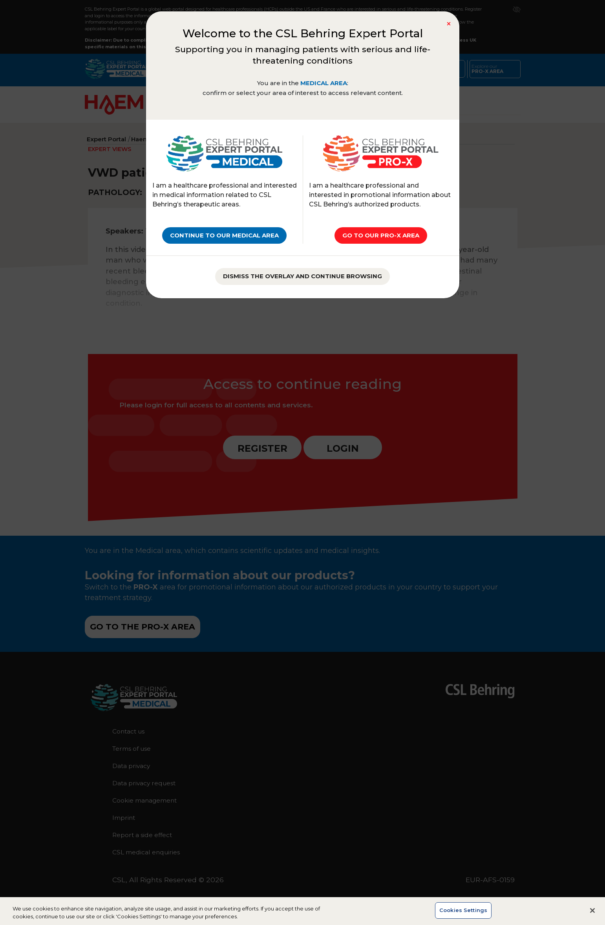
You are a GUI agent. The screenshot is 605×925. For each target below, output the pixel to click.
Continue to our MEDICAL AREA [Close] (224, 235)
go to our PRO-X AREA (380, 235)
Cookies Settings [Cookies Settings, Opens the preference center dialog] (463, 916)
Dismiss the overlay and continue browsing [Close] (302, 276)
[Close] (449, 24)
